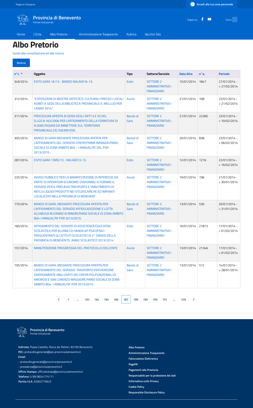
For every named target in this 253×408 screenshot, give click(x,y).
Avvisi (131, 98)
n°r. (18, 73)
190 (156, 300)
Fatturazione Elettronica (143, 358)
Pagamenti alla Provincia (143, 370)
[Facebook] (195, 19)
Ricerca (21, 63)
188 (136, 300)
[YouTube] (202, 19)
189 (146, 300)
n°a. (202, 73)
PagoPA (133, 364)
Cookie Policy (136, 387)
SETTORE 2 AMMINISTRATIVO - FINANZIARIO (160, 86)
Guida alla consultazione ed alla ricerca (38, 53)
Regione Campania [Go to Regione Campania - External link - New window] (25, 4)
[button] (211, 4)
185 (107, 300)
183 (88, 300)
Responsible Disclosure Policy (147, 392)
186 (117, 300)
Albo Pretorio (136, 347)
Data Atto (186, 73)
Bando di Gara (133, 118)
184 (97, 300)
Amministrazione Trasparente (146, 353)
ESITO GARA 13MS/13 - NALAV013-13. (60, 160)
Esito (130, 81)
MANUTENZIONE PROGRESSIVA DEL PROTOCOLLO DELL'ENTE (76, 248)
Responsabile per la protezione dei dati (152, 375)
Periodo (224, 73)
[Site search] (233, 19)
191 (165, 300)
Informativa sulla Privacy (144, 381)
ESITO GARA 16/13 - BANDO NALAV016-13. (63, 81)
